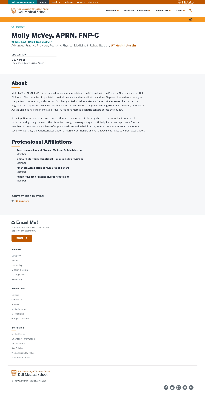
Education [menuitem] (111, 10)
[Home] (30, 11)
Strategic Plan (18, 274)
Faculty (55, 2)
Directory (92, 2)
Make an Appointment (22, 2)
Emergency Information (23, 338)
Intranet (16, 304)
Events (15, 260)
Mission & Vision (20, 269)
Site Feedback (18, 343)
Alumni (80, 2)
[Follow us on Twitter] (172, 387)
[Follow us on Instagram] (178, 387)
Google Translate (20, 318)
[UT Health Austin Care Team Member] (32, 42)
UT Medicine (18, 313)
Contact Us (17, 299)
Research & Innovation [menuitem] (136, 10)
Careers (15, 295)
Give (42, 2)
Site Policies (17, 348)
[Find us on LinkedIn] (191, 387)
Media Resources (20, 309)
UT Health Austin (123, 45)
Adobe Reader (18, 334)
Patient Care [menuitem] (161, 10)
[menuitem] (190, 11)
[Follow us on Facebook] (166, 387)
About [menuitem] (179, 10)
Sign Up (21, 238)
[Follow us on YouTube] (185, 387)
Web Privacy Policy (21, 357)
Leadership (17, 265)
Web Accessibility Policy (23, 352)
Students (67, 2)
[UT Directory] (21, 201)
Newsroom (17, 279)
